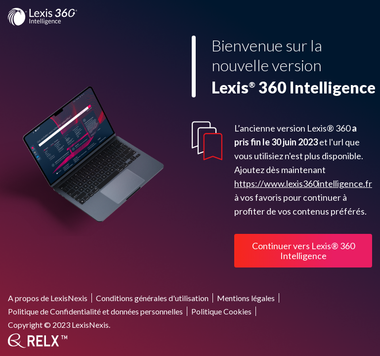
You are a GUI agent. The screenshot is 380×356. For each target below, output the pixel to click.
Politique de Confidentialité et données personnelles (95, 311)
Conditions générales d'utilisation (152, 298)
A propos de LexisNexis (47, 298)
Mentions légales (246, 298)
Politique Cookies (221, 311)
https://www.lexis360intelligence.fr (303, 183)
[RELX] (37, 340)
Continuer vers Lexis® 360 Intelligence (303, 250)
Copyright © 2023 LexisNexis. (59, 324)
